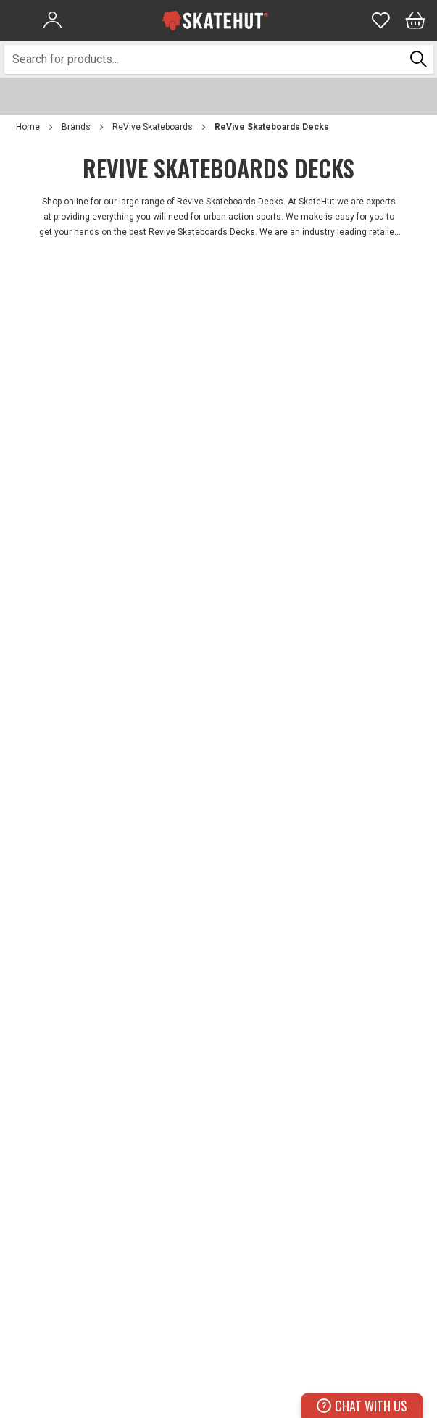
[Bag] (415, 20)
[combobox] (204, 59)
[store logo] (215, 20)
